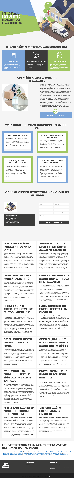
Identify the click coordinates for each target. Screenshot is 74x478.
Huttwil (44, 451)
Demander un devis (12, 23)
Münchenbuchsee (40, 453)
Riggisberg (20, 454)
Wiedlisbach (5, 456)
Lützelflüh (16, 453)
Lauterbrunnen (6, 453)
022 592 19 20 (35, 3)
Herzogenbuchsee (38, 451)
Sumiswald (38, 454)
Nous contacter (50, 3)
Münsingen (47, 453)
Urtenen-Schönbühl (50, 454)
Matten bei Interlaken (22, 453)
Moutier (34, 453)
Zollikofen (15, 456)
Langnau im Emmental (66, 451)
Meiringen (30, 453)
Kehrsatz (53, 451)
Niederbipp (55, 453)
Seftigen (33, 454)
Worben (10, 456)
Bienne (4, 451)
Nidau (51, 453)
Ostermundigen (6, 454)
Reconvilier (14, 454)
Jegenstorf (48, 451)
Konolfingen (58, 451)
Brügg (12, 451)
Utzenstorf (57, 454)
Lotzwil (11, 453)
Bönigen (21, 451)
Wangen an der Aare (63, 454)
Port (11, 454)
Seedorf (29, 454)
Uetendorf (43, 454)
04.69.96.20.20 (42, 3)
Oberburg (60, 453)
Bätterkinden (16, 451)
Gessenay (26, 451)
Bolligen (8, 451)
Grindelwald (31, 451)
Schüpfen (25, 454)
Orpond (64, 453)
